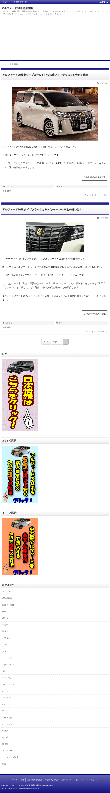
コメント (90, 195)
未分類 (5, 744)
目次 (22, 780)
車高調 (5, 731)
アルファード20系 (10, 757)
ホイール (6, 704)
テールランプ (8, 678)
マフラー (6, 711)
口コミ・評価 (8, 605)
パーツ (5, 691)
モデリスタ (7, 717)
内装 (4, 764)
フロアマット (8, 697)
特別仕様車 (104, 83)
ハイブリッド (8, 592)
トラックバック (102, 195)
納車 (4, 611)
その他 (5, 737)
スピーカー (7, 671)
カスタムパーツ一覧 (70, 780)
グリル (5, 651)
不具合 (5, 631)
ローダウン (7, 724)
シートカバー (8, 658)
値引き (5, 618)
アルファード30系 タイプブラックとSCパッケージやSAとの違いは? (41, 209)
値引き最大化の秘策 (34, 780)
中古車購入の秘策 (52, 780)
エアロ (5, 644)
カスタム (6, 638)
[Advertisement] (55, 39)
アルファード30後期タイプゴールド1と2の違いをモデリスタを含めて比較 (45, 74)
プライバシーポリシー (89, 780)
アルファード (8, 750)
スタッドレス (8, 664)
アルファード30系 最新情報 (17, 8)
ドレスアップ (8, 684)
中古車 (5, 625)
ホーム (46, 342)
